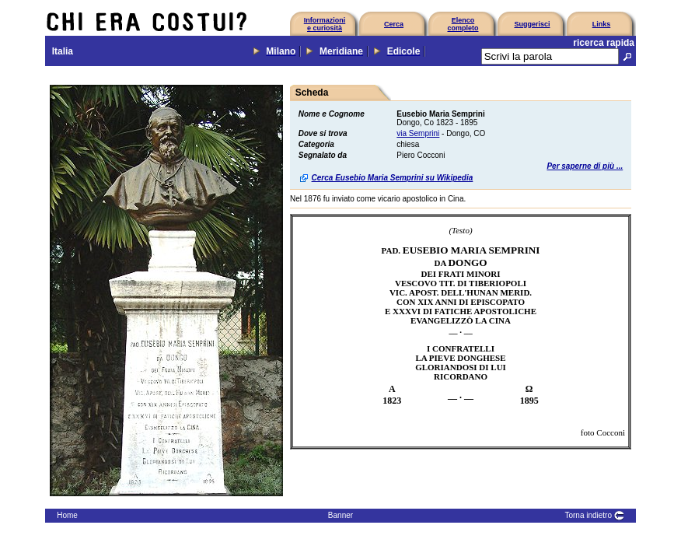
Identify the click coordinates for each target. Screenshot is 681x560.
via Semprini (417, 133)
